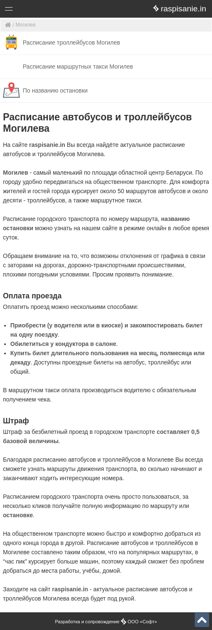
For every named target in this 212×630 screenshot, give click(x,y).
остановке (18, 515)
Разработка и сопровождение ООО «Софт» (106, 621)
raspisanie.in (47, 144)
